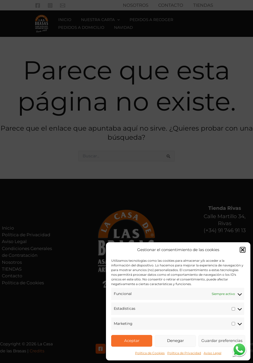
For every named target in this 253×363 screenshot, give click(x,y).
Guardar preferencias (221, 340)
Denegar (175, 340)
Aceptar (131, 340)
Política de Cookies (150, 353)
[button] (242, 249)
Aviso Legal (212, 353)
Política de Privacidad (184, 353)
